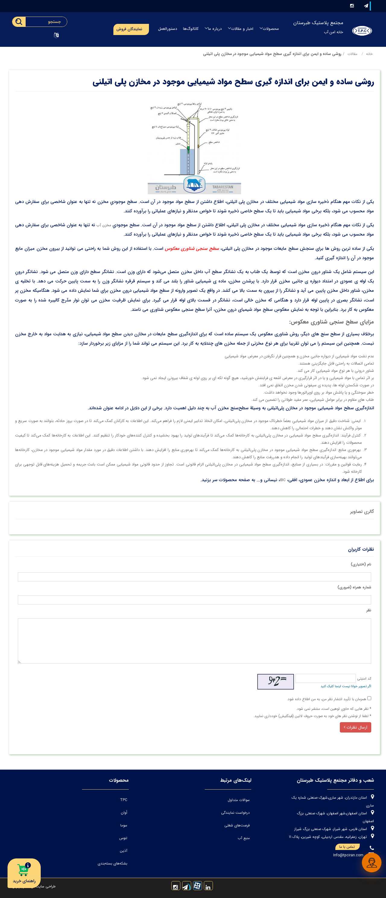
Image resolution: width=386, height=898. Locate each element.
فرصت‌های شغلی (237, 825)
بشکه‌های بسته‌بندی (112, 863)
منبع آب (244, 838)
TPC (123, 800)
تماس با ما (349, 847)
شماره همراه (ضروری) (354, 587)
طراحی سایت (44, 886)
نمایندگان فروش (129, 29)
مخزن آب (103, 225)
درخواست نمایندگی (235, 813)
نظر (368, 610)
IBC (283, 480)
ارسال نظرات (355, 727)
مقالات (352, 54)
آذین (123, 851)
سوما (123, 825)
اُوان (124, 813)
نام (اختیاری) (361, 564)
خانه (369, 54)
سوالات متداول (239, 800)
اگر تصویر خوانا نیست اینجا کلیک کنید (346, 686)
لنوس (123, 838)
